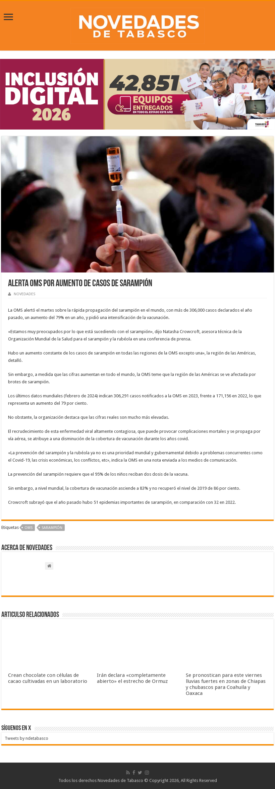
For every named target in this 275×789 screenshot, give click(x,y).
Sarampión (52, 528)
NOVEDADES (24, 294)
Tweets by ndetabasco (26, 738)
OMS (28, 528)
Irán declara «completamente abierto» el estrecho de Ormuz (132, 678)
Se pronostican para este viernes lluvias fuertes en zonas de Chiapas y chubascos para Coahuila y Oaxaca (226, 684)
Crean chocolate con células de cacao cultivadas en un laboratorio (47, 678)
